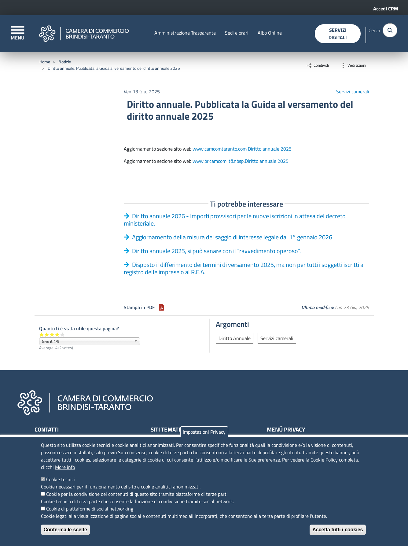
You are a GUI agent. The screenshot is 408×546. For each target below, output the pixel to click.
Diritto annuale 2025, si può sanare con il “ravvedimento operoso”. (216, 251)
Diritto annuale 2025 (270, 148)
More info (65, 467)
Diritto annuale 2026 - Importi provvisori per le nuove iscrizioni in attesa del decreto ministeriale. (235, 219)
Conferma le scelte (65, 529)
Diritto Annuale (235, 338)
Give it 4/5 (57, 334)
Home (44, 61)
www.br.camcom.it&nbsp (218, 161)
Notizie (64, 61)
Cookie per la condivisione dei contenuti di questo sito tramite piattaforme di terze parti (137, 494)
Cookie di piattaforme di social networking (89, 508)
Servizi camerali (352, 91)
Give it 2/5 (47, 334)
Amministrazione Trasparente (185, 32)
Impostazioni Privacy (204, 432)
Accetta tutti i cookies (337, 529)
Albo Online (270, 32)
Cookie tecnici (60, 479)
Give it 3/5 (52, 334)
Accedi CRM (385, 8)
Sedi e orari (236, 32)
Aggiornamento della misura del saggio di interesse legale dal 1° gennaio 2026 (232, 237)
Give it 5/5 (62, 334)
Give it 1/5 (41, 334)
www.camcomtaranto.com (220, 148)
